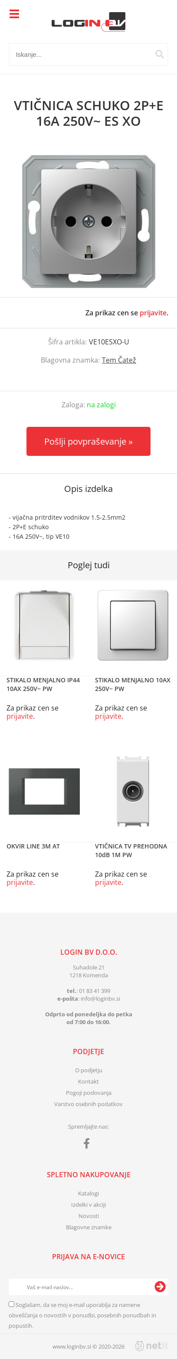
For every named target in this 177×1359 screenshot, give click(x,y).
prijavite (153, 313)
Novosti (89, 1216)
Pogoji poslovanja (88, 1093)
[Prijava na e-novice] (160, 1287)
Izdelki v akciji (88, 1204)
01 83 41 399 (94, 991)
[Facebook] (88, 1145)
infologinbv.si (100, 998)
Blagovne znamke (88, 1227)
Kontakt (88, 1081)
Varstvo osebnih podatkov (88, 1104)
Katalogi (88, 1193)
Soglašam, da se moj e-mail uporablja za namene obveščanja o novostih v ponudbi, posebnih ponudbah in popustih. (82, 1315)
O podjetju (88, 1070)
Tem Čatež (119, 360)
